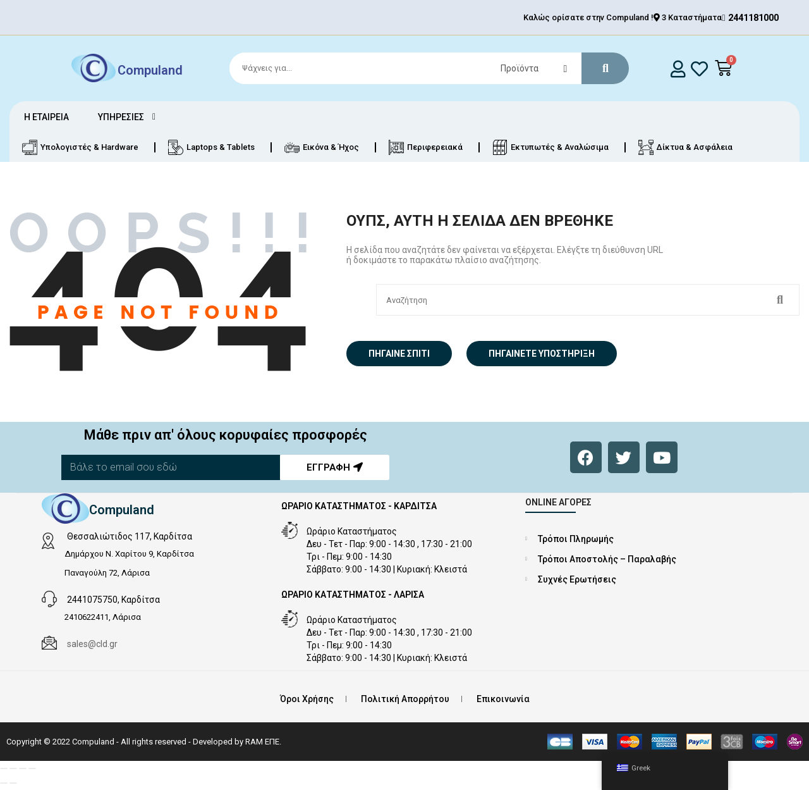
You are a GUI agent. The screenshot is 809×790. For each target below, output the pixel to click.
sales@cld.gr (92, 644)
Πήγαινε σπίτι (399, 354)
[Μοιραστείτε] (23, 768)
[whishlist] (699, 68)
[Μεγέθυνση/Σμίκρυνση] (4, 768)
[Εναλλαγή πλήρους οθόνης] (13, 768)
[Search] (423, 68)
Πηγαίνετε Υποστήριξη (542, 354)
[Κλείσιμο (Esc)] (32, 768)
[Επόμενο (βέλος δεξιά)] (13, 783)
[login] (677, 68)
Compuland (150, 69)
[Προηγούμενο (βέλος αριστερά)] (4, 783)
